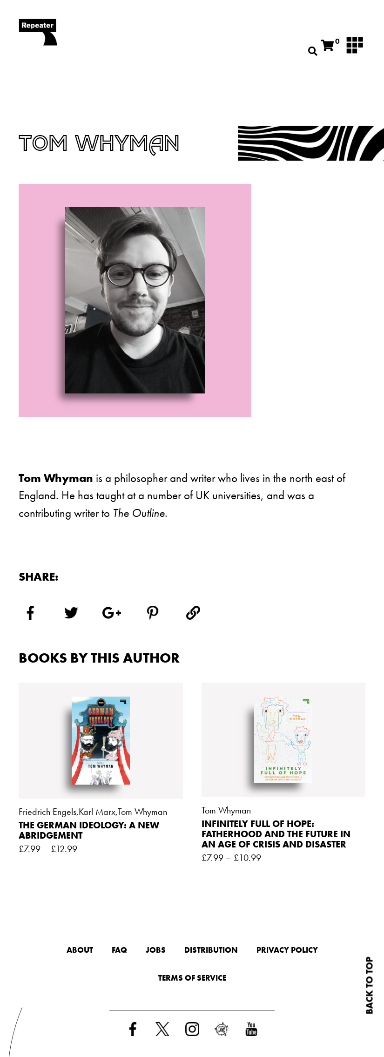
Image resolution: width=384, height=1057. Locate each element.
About (80, 950)
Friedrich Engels (47, 812)
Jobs (156, 950)
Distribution (211, 950)
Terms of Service (192, 978)
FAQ (119, 950)
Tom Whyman (142, 812)
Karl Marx (97, 812)
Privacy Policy (287, 950)
